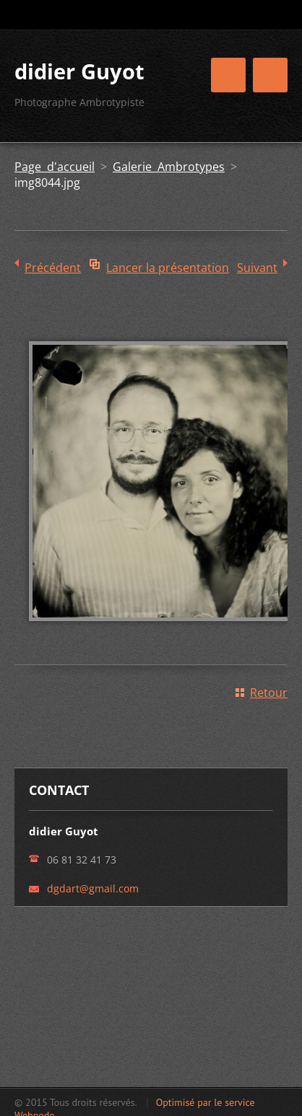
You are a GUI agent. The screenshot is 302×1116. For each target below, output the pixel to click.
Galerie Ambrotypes (169, 167)
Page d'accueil (54, 167)
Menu (270, 75)
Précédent (53, 268)
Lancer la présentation (167, 268)
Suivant (257, 268)
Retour (269, 692)
